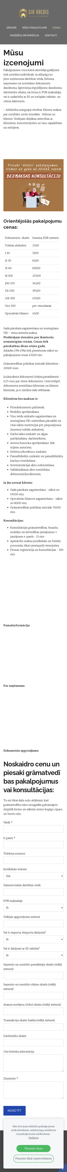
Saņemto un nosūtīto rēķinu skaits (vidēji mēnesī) (29, 987)
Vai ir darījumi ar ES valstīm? (21, 948)
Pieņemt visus (34, 1148)
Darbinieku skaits (14, 1036)
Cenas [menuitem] (56, 27)
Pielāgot (34, 1137)
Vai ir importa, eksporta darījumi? (24, 932)
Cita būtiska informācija (18, 1051)
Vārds (8, 822)
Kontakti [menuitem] (51, 35)
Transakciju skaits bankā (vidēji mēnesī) (29, 1020)
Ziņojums (10, 1078)
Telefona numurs (14, 853)
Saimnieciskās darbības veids (22, 885)
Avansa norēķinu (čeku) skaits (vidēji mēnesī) (32, 1004)
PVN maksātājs (13, 901)
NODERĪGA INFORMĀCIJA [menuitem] (24, 35)
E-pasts (9, 838)
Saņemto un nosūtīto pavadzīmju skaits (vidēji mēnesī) (32, 967)
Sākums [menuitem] (11, 27)
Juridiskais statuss (15, 869)
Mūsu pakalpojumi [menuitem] (34, 27)
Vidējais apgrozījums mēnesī (21, 917)
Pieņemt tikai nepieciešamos (33, 1158)
